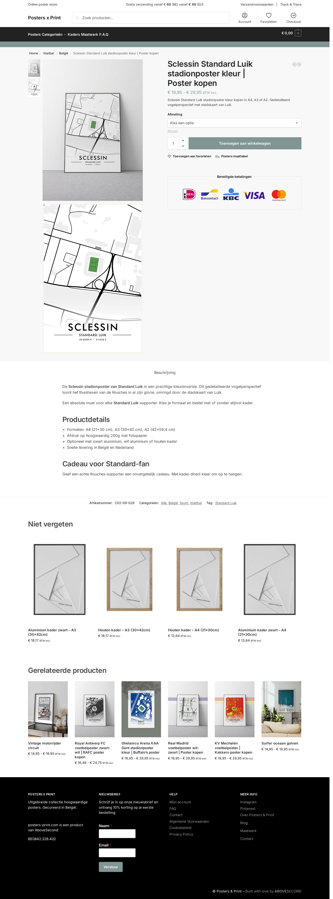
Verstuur (111, 864)
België (63, 51)
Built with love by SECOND (273, 888)
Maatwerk (248, 828)
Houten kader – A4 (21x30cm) (193, 627)
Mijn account (180, 799)
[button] (291, 33)
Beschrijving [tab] (164, 370)
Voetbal (48, 51)
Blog (244, 820)
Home (33, 51)
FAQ (172, 806)
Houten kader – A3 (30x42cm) (124, 627)
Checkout (293, 18)
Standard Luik (226, 500)
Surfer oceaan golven (279, 740)
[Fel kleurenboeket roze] (294, 62)
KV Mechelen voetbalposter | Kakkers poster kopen (233, 745)
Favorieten (269, 18)
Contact (176, 812)
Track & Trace (290, 4)
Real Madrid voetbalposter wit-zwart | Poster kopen (185, 745)
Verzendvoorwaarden (256, 4)
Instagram (248, 799)
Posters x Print (44, 18)
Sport (184, 500)
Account (244, 18)
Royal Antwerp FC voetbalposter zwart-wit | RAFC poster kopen (92, 747)
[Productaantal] (173, 141)
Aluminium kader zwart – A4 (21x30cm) (262, 629)
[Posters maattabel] (232, 153)
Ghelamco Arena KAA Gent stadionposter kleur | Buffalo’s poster (141, 745)
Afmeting (175, 112)
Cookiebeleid (180, 825)
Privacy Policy (181, 831)
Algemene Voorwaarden (189, 819)
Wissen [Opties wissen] (173, 128)
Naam (105, 823)
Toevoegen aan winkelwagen (245, 140)
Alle (164, 500)
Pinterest (247, 806)
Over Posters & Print (257, 812)
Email (105, 842)
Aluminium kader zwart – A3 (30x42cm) (52, 629)
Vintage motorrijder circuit (44, 743)
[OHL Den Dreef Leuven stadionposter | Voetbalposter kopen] (299, 62)
